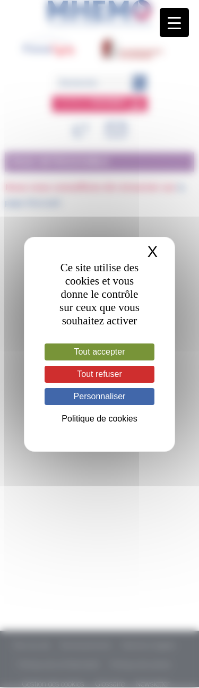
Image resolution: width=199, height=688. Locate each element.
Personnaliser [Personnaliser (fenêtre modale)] (100, 396)
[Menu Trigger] (174, 22)
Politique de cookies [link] (99, 418)
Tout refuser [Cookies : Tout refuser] (99, 374)
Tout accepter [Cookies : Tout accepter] (99, 351)
